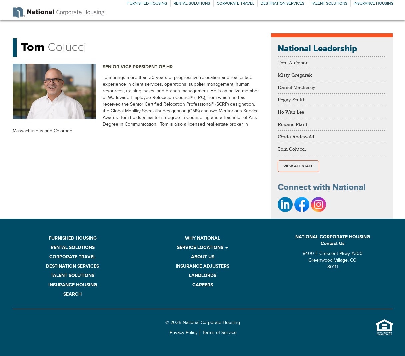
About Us (202, 257)
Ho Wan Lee (291, 112)
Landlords (202, 275)
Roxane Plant (292, 124)
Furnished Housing (147, 3)
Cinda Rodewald (296, 136)
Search (72, 294)
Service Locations (202, 247)
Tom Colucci (292, 149)
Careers (202, 285)
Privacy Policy (184, 332)
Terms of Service (219, 332)
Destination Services (282, 3)
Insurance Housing (374, 3)
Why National (202, 238)
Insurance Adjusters (202, 266)
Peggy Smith (292, 99)
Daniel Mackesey (296, 87)
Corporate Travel (235, 3)
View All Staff (298, 166)
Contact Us (333, 243)
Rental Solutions (192, 3)
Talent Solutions (329, 3)
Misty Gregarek (295, 75)
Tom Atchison (293, 62)
